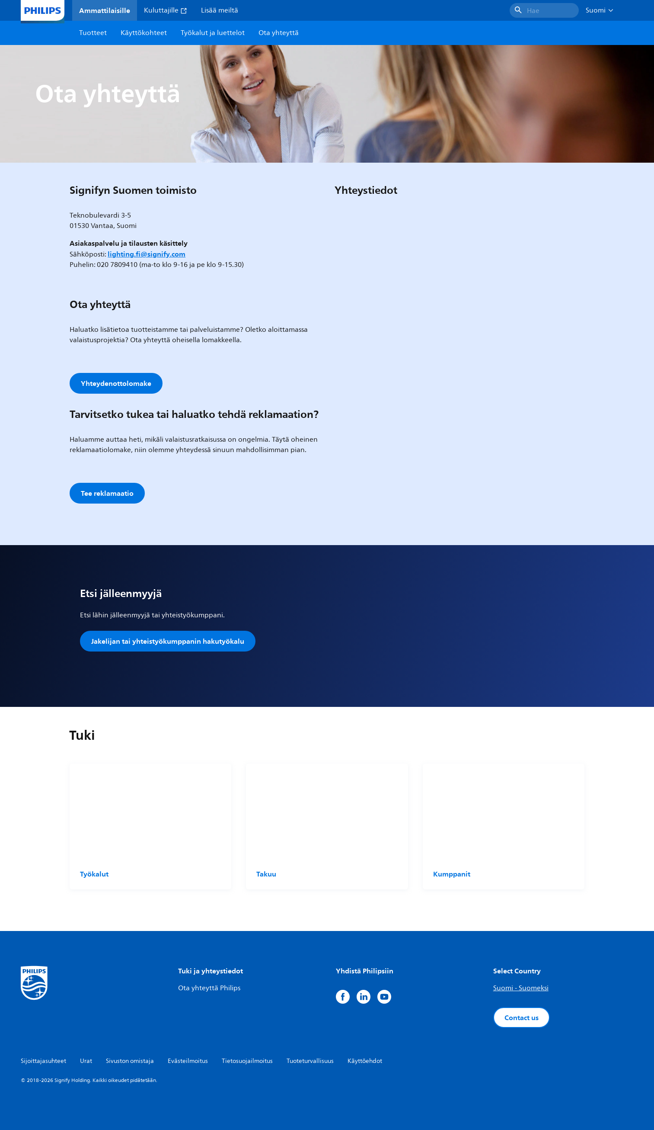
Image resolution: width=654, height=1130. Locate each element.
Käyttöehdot (365, 1061)
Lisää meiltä (219, 10)
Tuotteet (93, 33)
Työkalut (94, 874)
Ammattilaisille (104, 10)
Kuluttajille (165, 10)
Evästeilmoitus (188, 1061)
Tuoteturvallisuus (310, 1061)
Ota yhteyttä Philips (209, 988)
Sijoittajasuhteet (43, 1061)
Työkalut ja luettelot (213, 33)
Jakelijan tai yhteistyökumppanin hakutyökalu (167, 641)
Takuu (266, 874)
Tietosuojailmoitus (247, 1061)
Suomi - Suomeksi (521, 988)
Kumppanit (451, 874)
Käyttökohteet (144, 33)
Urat (86, 1061)
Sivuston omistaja (130, 1061)
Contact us (521, 1017)
